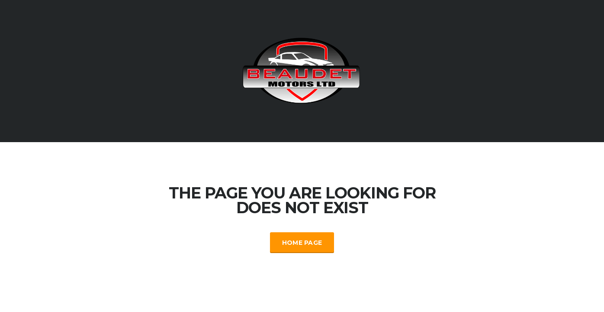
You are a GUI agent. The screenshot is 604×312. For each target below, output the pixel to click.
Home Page (302, 243)
